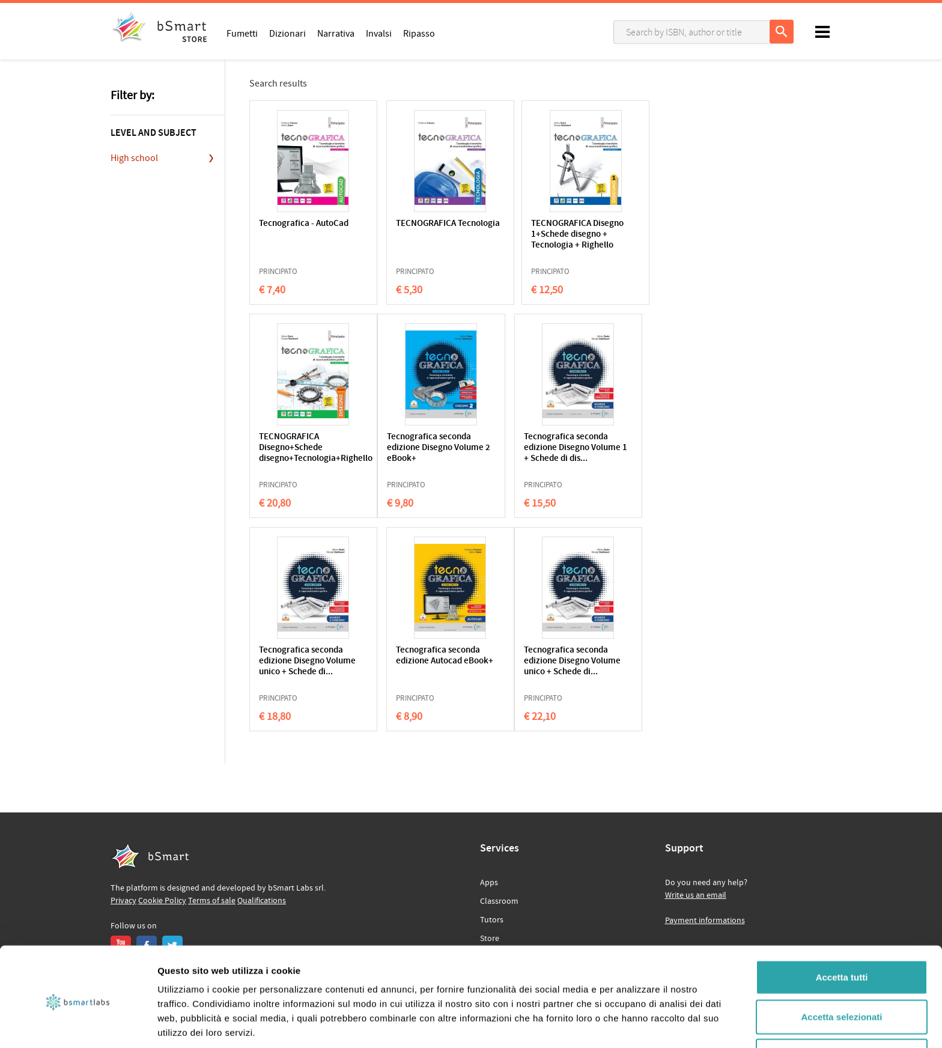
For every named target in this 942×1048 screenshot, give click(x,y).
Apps (489, 882)
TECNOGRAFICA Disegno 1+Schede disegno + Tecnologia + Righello (536, 240)
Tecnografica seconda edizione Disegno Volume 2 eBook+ (301, 448)
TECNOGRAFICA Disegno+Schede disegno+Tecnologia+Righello (654, 234)
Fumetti (242, 33)
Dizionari (287, 33)
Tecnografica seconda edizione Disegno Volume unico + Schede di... (535, 453)
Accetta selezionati (841, 969)
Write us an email (695, 895)
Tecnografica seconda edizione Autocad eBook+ (652, 448)
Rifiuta (842, 1009)
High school (134, 158)
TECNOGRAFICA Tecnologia (406, 229)
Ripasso (419, 33)
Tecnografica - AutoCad (286, 229)
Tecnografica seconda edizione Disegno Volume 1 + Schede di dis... (418, 453)
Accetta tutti (842, 930)
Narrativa (335, 33)
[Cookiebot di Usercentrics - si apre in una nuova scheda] (77, 1025)
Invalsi (379, 33)
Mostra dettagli (632, 1024)
